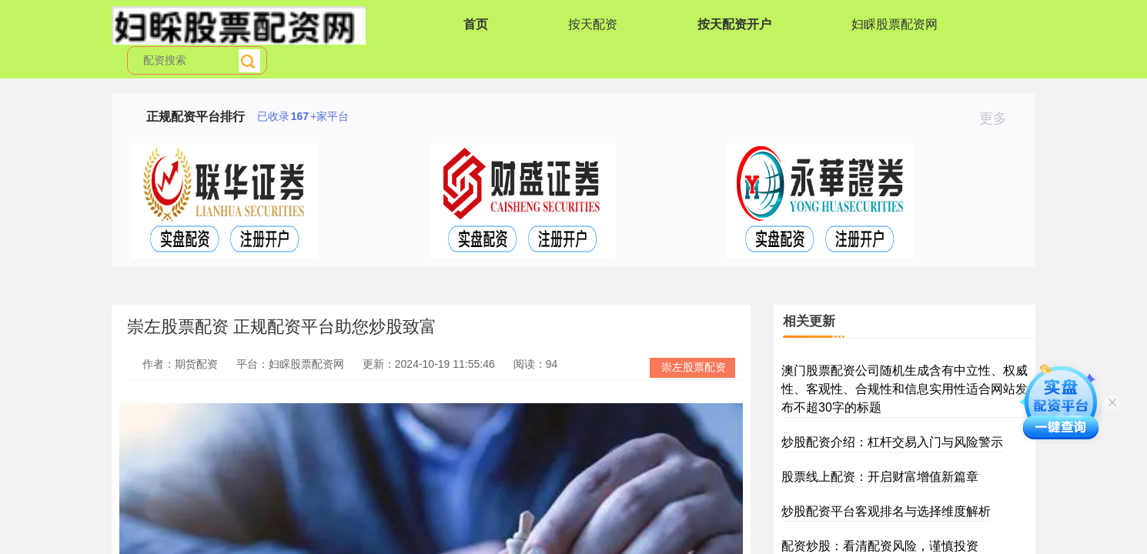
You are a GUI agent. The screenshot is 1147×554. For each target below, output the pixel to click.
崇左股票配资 (693, 367)
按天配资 (592, 24)
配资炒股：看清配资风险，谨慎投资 (879, 545)
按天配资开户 (734, 24)
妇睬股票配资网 (894, 24)
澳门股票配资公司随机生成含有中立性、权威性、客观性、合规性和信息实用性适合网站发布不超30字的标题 (904, 389)
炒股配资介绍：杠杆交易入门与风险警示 (892, 442)
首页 (475, 24)
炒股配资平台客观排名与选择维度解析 (886, 511)
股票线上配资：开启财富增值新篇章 (879, 476)
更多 (999, 118)
